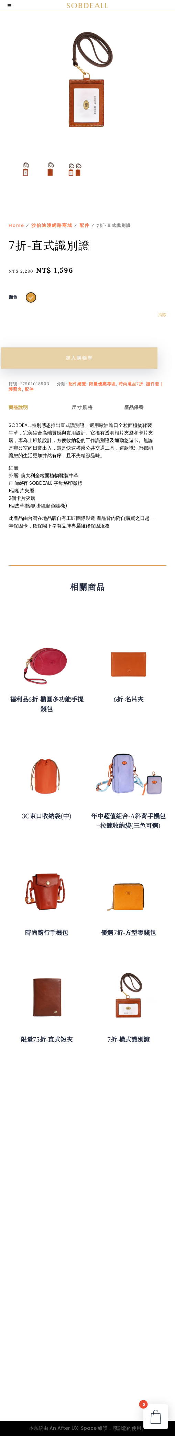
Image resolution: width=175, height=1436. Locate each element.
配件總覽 (77, 383)
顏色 (13, 297)
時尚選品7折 (131, 383)
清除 (162, 314)
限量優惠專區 (102, 383)
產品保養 (133, 407)
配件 (84, 225)
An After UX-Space (73, 1428)
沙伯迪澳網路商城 (52, 225)
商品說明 (18, 407)
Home (16, 225)
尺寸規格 (82, 407)
